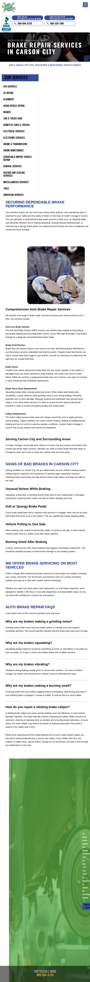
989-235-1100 (57, 23)
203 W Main (25, 40)
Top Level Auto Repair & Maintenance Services (48, 65)
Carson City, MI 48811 (38, 40)
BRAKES (77, 65)
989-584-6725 (25, 23)
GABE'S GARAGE (16, 65)
